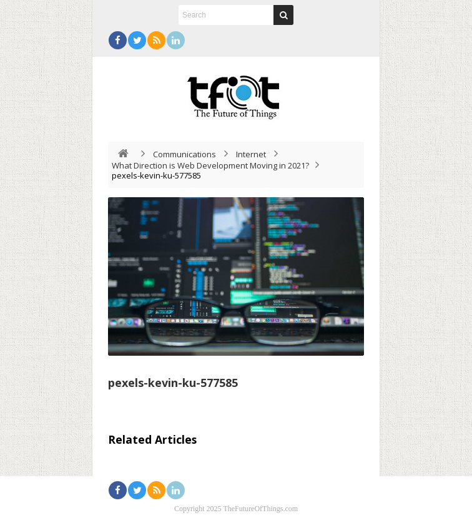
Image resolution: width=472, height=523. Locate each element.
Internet (251, 154)
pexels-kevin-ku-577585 (173, 382)
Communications (184, 154)
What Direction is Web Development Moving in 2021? (210, 165)
